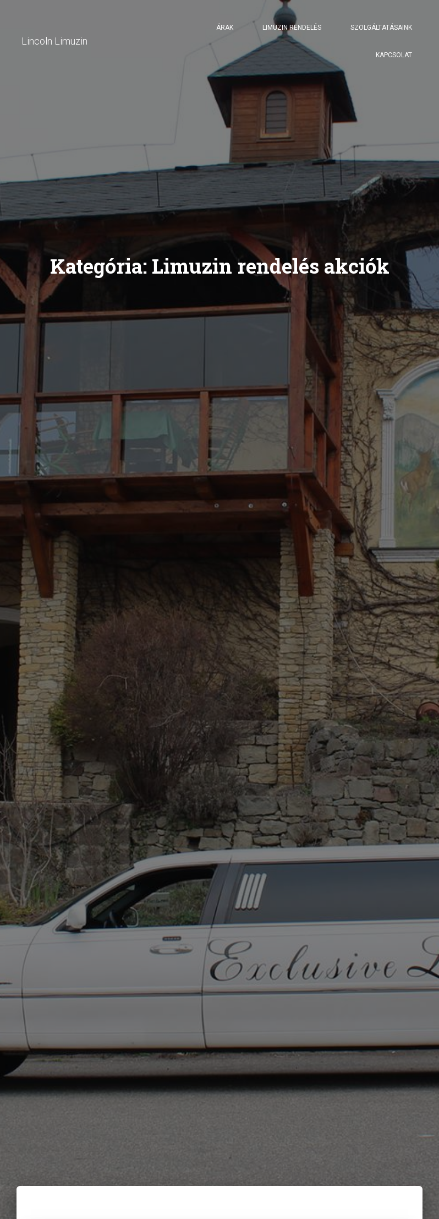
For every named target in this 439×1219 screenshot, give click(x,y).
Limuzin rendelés (291, 27)
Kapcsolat (394, 55)
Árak (224, 27)
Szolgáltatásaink (381, 27)
